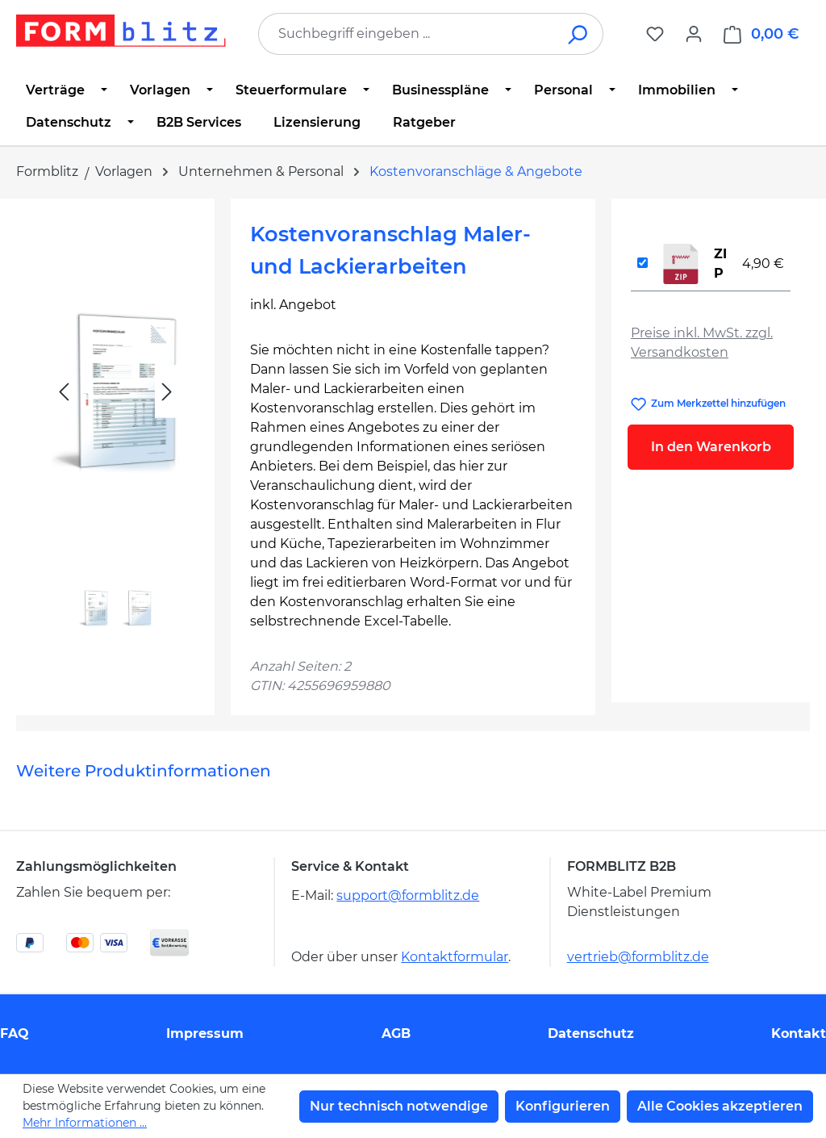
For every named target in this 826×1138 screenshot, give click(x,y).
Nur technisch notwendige (399, 1106)
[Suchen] (578, 34)
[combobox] (406, 34)
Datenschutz (591, 1033)
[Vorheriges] (64, 392)
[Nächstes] (167, 392)
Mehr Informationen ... (85, 1122)
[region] (115, 428)
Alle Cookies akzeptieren (720, 1106)
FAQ (14, 1033)
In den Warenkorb (711, 446)
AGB (396, 1033)
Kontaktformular (454, 956)
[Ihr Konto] (693, 34)
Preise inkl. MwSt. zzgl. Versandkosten (702, 342)
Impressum (205, 1033)
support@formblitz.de (407, 895)
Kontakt (798, 1033)
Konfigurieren (562, 1106)
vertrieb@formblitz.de (638, 956)
